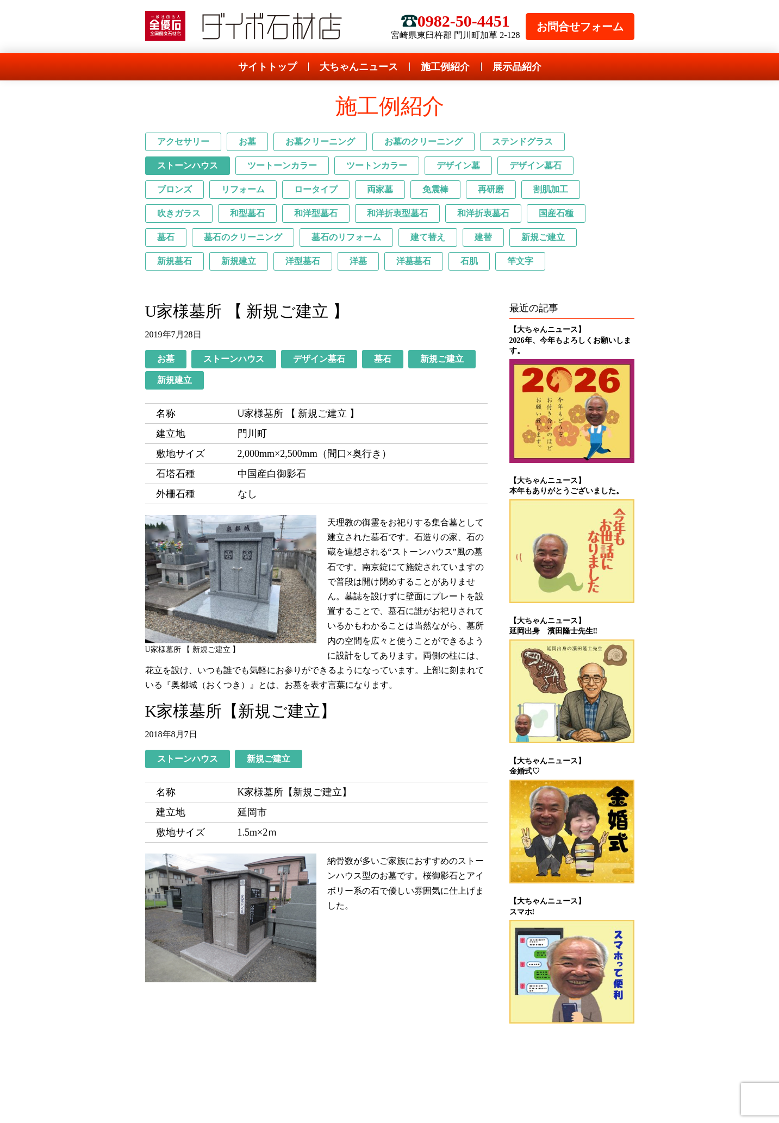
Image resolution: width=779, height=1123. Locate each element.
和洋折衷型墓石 (397, 213)
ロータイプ (316, 189)
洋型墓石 (302, 261)
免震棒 (435, 189)
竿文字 (520, 261)
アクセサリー (183, 141)
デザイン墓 (458, 165)
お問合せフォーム (580, 27)
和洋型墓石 (316, 213)
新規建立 (238, 261)
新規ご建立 (543, 237)
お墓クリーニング (320, 141)
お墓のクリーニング (423, 141)
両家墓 (380, 189)
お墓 (247, 141)
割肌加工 (550, 189)
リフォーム (243, 189)
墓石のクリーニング (243, 237)
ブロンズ (174, 189)
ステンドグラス (522, 141)
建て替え (427, 237)
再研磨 (491, 189)
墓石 (166, 237)
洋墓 (358, 261)
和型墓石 (247, 213)
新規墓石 (174, 261)
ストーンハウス (187, 165)
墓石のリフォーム (346, 237)
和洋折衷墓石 (483, 213)
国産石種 (556, 213)
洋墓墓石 (413, 261)
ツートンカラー (376, 165)
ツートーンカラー (282, 165)
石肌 (469, 261)
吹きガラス (179, 213)
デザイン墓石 (535, 165)
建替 (483, 237)
